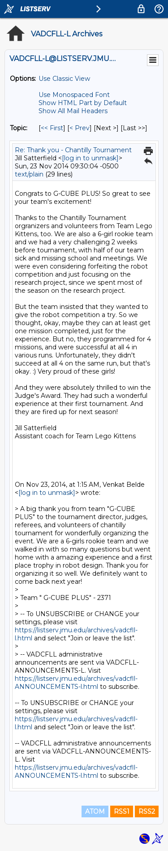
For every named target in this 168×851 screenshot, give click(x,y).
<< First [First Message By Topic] (52, 128)
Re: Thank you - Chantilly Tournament (73, 150)
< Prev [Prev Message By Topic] (79, 128)
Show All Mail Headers (73, 111)
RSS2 (146, 811)
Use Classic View (64, 79)
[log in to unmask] (90, 158)
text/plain (29, 174)
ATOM (95, 811)
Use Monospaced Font (74, 95)
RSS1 (121, 811)
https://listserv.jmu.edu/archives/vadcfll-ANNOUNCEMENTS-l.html (76, 683)
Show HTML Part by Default (83, 103)
